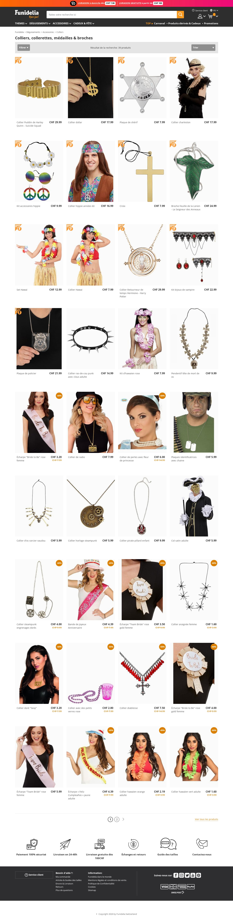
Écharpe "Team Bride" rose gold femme (134, 626)
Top (148, 23)
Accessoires (60, 23)
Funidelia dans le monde (99, 876)
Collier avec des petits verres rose (80, 709)
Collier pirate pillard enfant (134, 540)
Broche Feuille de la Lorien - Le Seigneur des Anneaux (185, 207)
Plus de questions (64, 890)
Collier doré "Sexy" (27, 708)
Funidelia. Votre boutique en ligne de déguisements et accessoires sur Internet (27, 14)
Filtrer (22, 47)
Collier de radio (76, 457)
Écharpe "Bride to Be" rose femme (31, 459)
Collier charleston (180, 122)
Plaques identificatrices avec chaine (184, 459)
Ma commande (63, 876)
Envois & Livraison (64, 883)
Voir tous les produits (206, 819)
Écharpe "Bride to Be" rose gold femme (185, 709)
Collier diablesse (129, 708)
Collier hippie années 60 (81, 206)
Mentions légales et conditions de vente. (107, 880)
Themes (19, 23)
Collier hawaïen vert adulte (186, 791)
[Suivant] (123, 819)
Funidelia (19, 32)
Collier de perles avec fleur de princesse (134, 459)
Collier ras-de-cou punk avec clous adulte (81, 375)
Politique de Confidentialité (101, 883)
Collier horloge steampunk (82, 540)
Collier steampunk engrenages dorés (26, 626)
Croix (122, 206)
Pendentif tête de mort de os (185, 375)
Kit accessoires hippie (28, 206)
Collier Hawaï (75, 289)
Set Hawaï (22, 289)
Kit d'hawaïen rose (130, 373)
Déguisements (38, 23)
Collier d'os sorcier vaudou (31, 540)
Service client (34, 875)
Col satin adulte (179, 540)
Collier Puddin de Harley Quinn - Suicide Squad (30, 124)
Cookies (92, 886)
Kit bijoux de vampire (182, 289)
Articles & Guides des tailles (69, 880)
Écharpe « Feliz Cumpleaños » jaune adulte (79, 795)
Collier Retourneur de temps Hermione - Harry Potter (133, 293)
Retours (59, 886)
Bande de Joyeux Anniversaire (77, 626)
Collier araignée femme (184, 624)
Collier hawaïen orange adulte (132, 793)
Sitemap (92, 890)
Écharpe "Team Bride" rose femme (31, 793)
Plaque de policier (26, 373)
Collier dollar (75, 122)
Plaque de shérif (129, 122)
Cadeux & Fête (82, 23)
